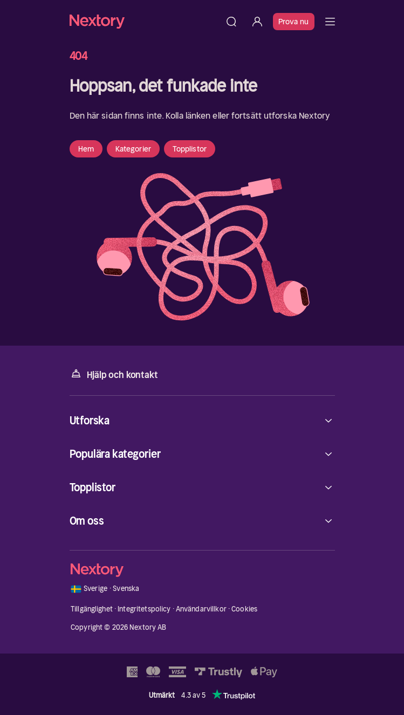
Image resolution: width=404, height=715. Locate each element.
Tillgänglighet (92, 609)
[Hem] (144, 21)
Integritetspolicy (144, 609)
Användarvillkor (201, 609)
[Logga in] (257, 22)
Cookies (244, 609)
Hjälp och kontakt (114, 374)
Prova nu (293, 21)
